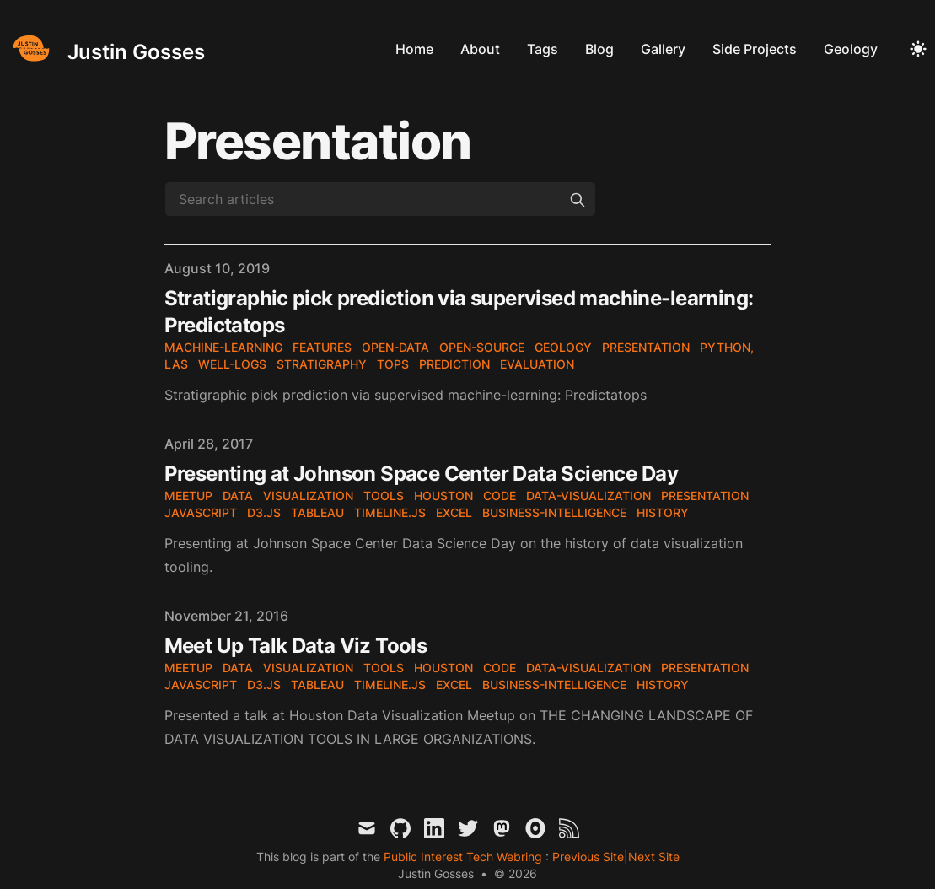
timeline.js (390, 512)
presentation (646, 347)
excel (454, 512)
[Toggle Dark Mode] (918, 48)
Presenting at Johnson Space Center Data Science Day (421, 473)
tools (383, 495)
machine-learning (223, 347)
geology (563, 347)
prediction (454, 364)
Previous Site (586, 856)
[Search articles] (380, 199)
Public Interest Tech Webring (464, 856)
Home (414, 48)
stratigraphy (322, 364)
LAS (176, 364)
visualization (308, 495)
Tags (542, 48)
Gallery (663, 48)
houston (443, 495)
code (499, 495)
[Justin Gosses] (106, 48)
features (322, 347)
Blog (599, 48)
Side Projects (754, 48)
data (238, 495)
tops (393, 364)
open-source (481, 347)
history (663, 512)
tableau (317, 512)
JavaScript (200, 512)
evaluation (537, 364)
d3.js (264, 512)
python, (727, 347)
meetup (188, 495)
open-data (395, 347)
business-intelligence (554, 512)
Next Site (654, 856)
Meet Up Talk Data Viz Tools (295, 645)
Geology (851, 48)
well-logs (232, 364)
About (480, 48)
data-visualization (588, 495)
